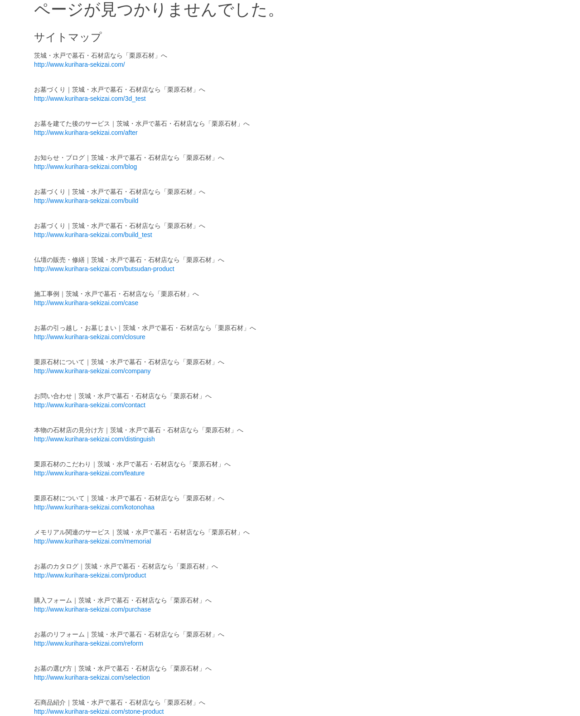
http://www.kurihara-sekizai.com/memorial (92, 541)
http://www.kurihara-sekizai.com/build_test (93, 234)
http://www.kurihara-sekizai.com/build (86, 200)
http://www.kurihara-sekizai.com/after (86, 132)
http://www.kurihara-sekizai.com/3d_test (90, 98)
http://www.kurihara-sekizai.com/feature (89, 473)
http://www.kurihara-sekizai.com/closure (89, 337)
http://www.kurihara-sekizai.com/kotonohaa (94, 507)
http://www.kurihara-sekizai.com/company (92, 371)
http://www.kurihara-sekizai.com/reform (88, 643)
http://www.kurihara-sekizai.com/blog (85, 166)
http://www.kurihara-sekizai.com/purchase (92, 609)
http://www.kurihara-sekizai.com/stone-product (99, 711)
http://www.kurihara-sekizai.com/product (90, 575)
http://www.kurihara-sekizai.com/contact (89, 405)
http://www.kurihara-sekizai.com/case (86, 302)
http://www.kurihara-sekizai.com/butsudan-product (104, 268)
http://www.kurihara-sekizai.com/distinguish (94, 439)
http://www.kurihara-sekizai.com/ (79, 64)
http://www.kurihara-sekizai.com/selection (92, 677)
